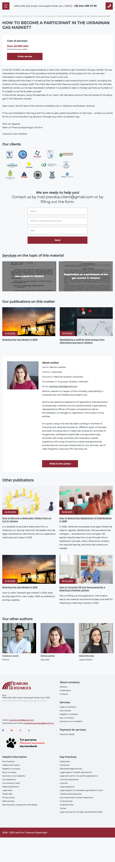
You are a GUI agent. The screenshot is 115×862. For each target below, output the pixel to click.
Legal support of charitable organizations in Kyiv (81, 790)
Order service (25, 56)
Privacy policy (8, 797)
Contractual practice (69, 779)
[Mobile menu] (5, 6)
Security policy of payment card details (19, 805)
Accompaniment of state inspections (76, 797)
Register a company (69, 714)
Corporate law (66, 801)
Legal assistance (67, 787)
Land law (64, 783)
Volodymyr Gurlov (10, 656)
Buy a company (67, 718)
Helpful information (11, 765)
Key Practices (8, 761)
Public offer (7, 794)
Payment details (67, 734)
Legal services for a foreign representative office (81, 812)
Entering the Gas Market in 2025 (19, 339)
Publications (65, 690)
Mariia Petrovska (86, 656)
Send (57, 240)
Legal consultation (68, 707)
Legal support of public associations (76, 772)
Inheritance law (67, 805)
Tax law (63, 808)
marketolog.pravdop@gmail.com (39, 723)
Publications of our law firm (20, 16)
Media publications (10, 787)
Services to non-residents (71, 721)
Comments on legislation (45, 16)
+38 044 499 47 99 (85, 6)
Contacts (64, 694)
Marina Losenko (48, 656)
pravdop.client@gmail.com (63, 386)
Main (4, 16)
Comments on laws (11, 783)
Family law (64, 765)
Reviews (63, 687)
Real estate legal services (71, 769)
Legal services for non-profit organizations (79, 776)
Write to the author (60, 463)
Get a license (65, 710)
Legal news (7, 790)
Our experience (9, 779)
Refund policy (8, 801)
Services (9, 255)
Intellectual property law (71, 794)
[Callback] (109, 6)
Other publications (18, 480)
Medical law (65, 761)
